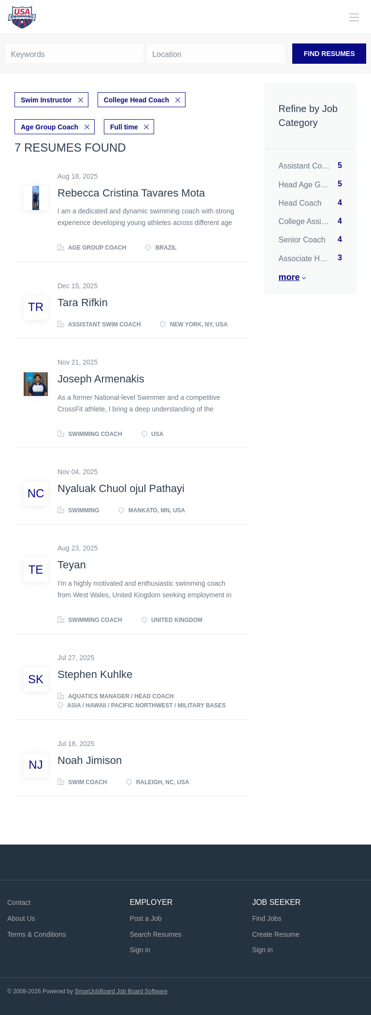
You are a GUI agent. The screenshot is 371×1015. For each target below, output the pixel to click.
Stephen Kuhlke (94, 674)
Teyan (71, 565)
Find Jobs (267, 918)
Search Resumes (155, 934)
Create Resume (276, 934)
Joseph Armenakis (100, 379)
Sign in (139, 950)
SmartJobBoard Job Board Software (121, 991)
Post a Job (145, 918)
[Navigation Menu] (354, 17)
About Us (21, 918)
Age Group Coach (49, 127)
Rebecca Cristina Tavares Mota (131, 193)
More (289, 277)
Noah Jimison (89, 760)
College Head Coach (136, 100)
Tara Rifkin (82, 302)
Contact (18, 902)
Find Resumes (329, 53)
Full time (124, 127)
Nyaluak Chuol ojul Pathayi (121, 488)
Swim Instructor (46, 100)
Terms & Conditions (36, 934)
